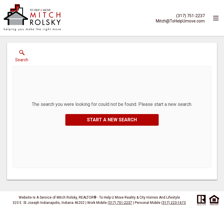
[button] (21, 57)
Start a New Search (112, 120)
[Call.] (180, 15)
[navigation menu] (215, 18)
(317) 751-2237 (120, 203)
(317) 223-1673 (173, 203)
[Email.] (180, 20)
